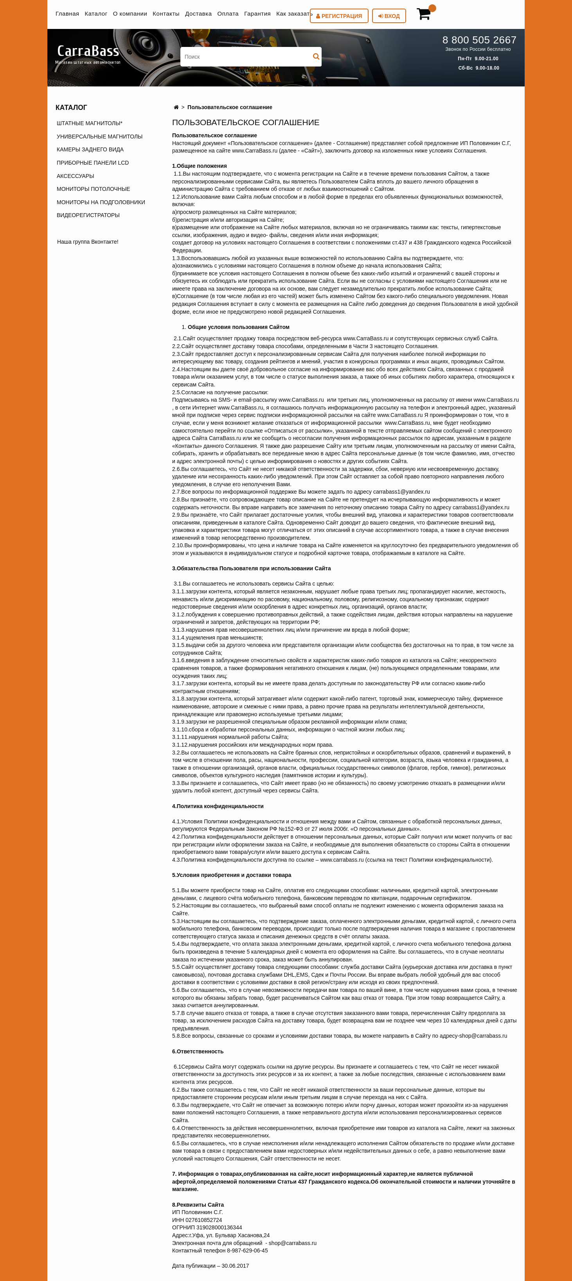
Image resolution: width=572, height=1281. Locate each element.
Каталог (96, 13)
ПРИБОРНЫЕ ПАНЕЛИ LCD (93, 163)
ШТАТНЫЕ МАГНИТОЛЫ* (89, 123)
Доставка (198, 13)
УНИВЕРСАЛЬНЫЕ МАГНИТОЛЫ (99, 136)
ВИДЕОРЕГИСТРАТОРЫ (88, 215)
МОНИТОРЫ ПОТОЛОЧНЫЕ (93, 189)
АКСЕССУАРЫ (75, 176)
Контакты (166, 13)
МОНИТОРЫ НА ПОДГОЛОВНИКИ (101, 202)
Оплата (228, 13)
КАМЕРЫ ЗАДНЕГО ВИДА (90, 149)
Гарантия (257, 13)
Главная (67, 13)
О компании (130, 13)
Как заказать (294, 13)
